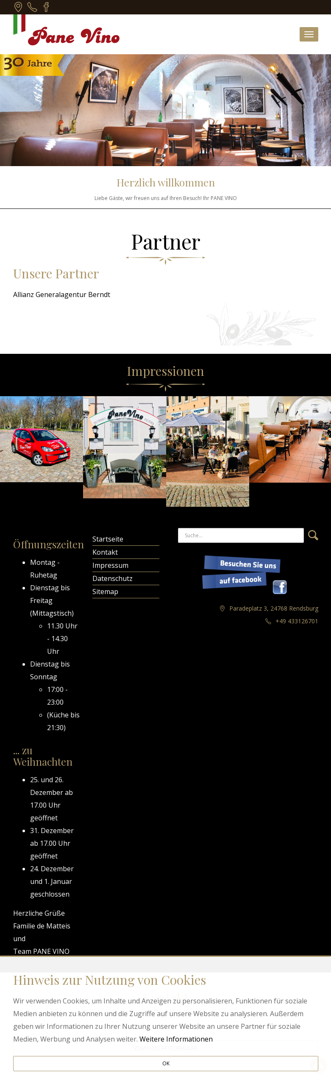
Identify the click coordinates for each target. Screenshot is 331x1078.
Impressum (110, 565)
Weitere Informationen (176, 1039)
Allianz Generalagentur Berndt (61, 294)
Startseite (107, 539)
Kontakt (105, 552)
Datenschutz (112, 578)
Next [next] (324, 451)
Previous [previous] (7, 451)
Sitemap (105, 591)
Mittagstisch (52, 613)
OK (166, 1063)
